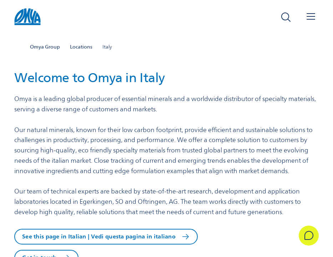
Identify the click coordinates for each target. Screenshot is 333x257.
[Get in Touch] (309, 236)
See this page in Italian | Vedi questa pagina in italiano (99, 236)
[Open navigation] (311, 17)
